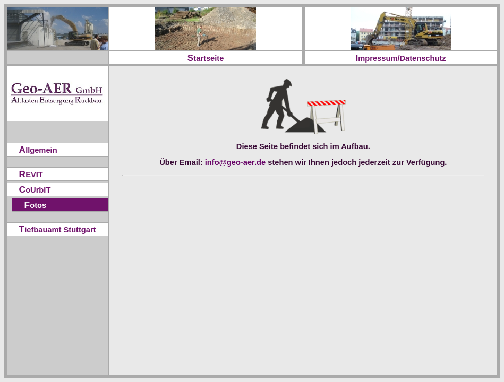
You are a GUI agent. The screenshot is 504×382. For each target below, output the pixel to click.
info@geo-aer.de (235, 162)
